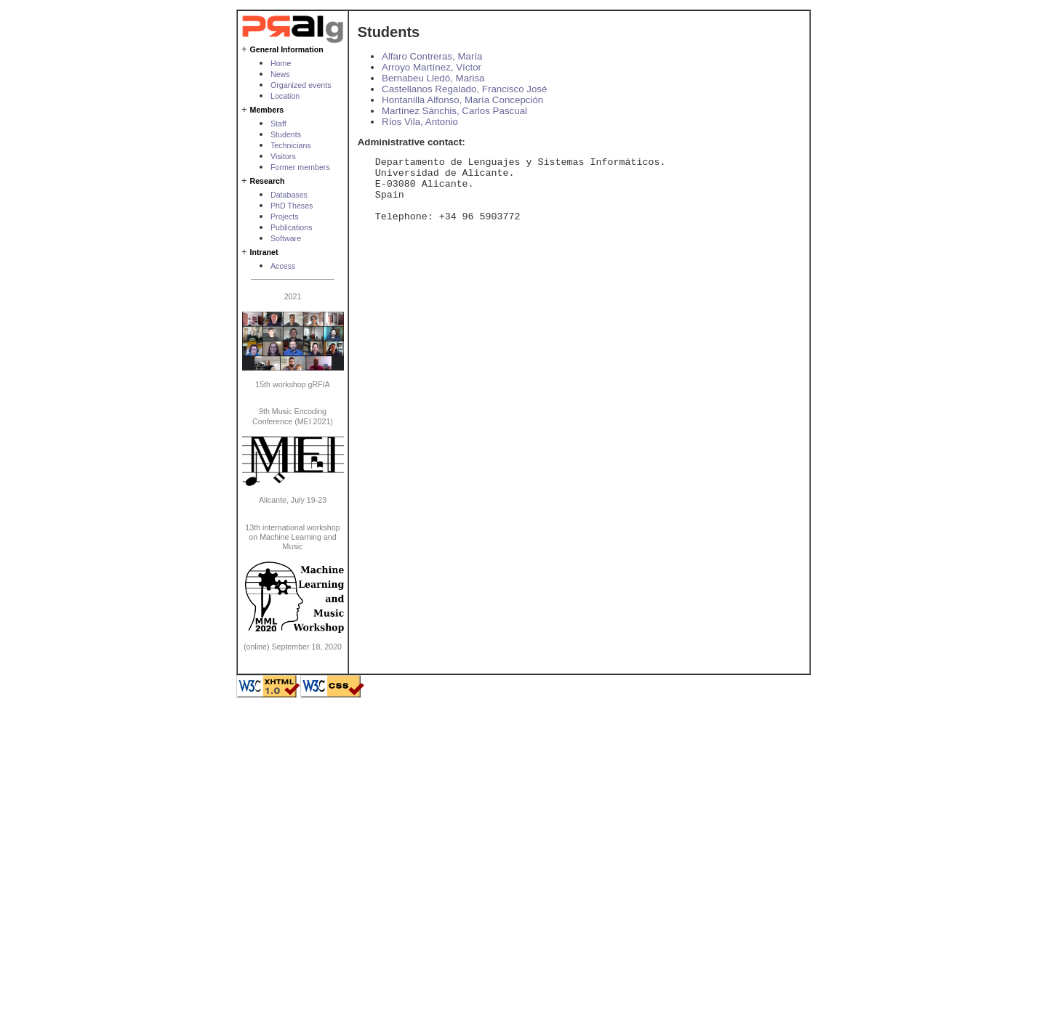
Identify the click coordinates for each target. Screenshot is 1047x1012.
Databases (289, 194)
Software (285, 238)
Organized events (301, 85)
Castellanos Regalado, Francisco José (464, 89)
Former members (300, 167)
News (280, 74)
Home (280, 63)
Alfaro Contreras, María (432, 56)
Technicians (290, 145)
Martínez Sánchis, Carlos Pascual (454, 110)
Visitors (283, 156)
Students (285, 134)
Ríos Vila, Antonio (420, 121)
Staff (278, 123)
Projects (284, 216)
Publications (291, 227)
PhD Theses (291, 205)
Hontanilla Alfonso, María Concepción (462, 99)
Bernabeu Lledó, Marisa (433, 78)
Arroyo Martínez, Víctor (431, 67)
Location (285, 96)
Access (282, 266)
